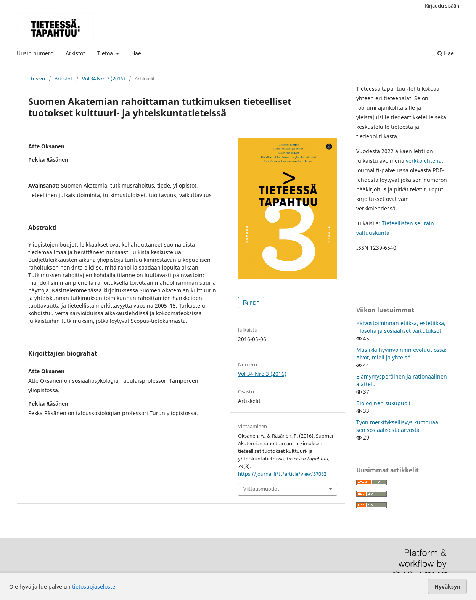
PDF (254, 302)
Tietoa (105, 53)
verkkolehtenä (424, 160)
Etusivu (36, 78)
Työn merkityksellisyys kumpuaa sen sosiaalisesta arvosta (397, 426)
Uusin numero (35, 53)
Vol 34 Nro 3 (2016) (103, 78)
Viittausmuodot (261, 488)
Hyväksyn (447, 586)
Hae (136, 53)
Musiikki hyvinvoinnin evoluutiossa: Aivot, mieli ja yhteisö (401, 353)
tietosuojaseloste (93, 586)
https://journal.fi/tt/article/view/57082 (282, 473)
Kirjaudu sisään (442, 5)
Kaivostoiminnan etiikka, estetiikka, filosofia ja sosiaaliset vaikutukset (400, 326)
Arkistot (75, 53)
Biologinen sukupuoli (383, 403)
